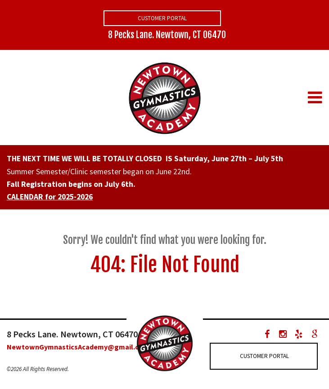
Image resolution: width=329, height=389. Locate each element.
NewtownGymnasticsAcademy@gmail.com (78, 346)
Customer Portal (162, 18)
